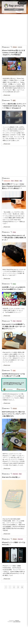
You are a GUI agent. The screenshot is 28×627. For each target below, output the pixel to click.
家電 (14, 100)
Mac (21, 180)
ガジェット (7, 180)
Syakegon (17, 620)
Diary (14, 284)
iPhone (15, 47)
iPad (12, 180)
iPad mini (19, 321)
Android (20, 47)
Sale (14, 370)
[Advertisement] (14, 29)
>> (22, 587)
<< (5, 587)
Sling (14, 232)
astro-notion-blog (16, 621)
